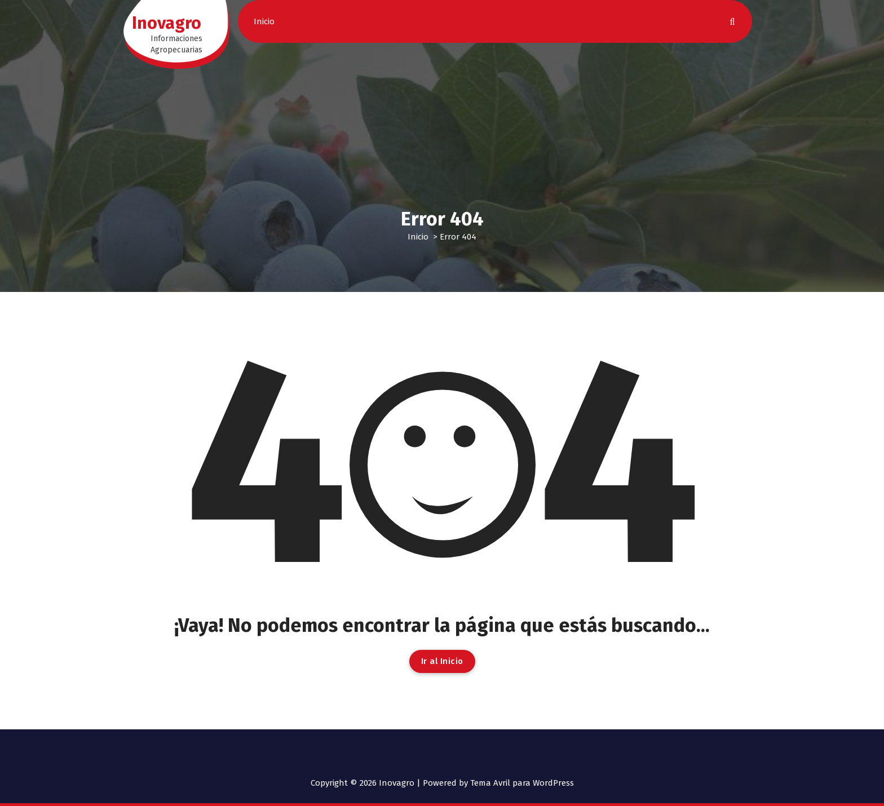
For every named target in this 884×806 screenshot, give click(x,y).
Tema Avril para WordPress (522, 783)
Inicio (264, 21)
